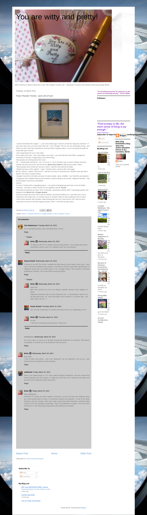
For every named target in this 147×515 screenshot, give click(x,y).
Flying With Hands (102, 297)
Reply (26, 232)
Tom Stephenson (30, 225)
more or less (103, 189)
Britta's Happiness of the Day (103, 236)
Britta (32, 241)
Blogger (83, 508)
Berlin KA (37, 214)
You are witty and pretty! (57, 16)
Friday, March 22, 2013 (41, 372)
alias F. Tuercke (27, 214)
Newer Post (22, 453)
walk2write (28, 372)
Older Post (85, 453)
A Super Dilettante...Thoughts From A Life (104, 209)
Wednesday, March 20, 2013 (49, 241)
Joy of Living (103, 152)
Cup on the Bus (104, 173)
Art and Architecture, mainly (103, 320)
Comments (104, 142)
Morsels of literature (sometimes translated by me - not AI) (103, 267)
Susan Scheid (29, 261)
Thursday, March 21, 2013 (51, 306)
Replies (29, 237)
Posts (102, 139)
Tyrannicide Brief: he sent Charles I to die (35, 489)
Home (54, 453)
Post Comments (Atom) (35, 459)
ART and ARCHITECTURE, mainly (34, 487)
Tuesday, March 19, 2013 (47, 225)
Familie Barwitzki (28, 495)
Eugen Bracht (47, 214)
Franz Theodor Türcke (61, 214)
